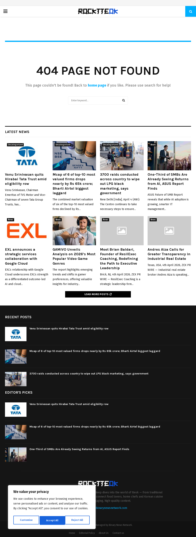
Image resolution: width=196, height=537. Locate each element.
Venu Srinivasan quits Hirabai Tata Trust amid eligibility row (26, 179)
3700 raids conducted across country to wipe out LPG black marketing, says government (120, 183)
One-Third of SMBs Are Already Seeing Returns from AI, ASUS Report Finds (168, 181)
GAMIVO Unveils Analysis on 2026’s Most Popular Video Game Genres (74, 256)
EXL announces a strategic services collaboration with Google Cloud (21, 256)
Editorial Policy (87, 533)
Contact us (118, 533)
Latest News (17, 132)
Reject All (52, 520)
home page (97, 85)
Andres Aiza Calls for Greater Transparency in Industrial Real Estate (169, 254)
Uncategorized (15, 145)
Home (72, 533)
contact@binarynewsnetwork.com (105, 508)
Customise (26, 520)
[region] (52, 508)
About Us (104, 533)
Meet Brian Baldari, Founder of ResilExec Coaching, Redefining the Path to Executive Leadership (119, 258)
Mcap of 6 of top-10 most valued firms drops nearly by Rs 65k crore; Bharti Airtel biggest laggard (74, 183)
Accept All (78, 520)
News (153, 145)
